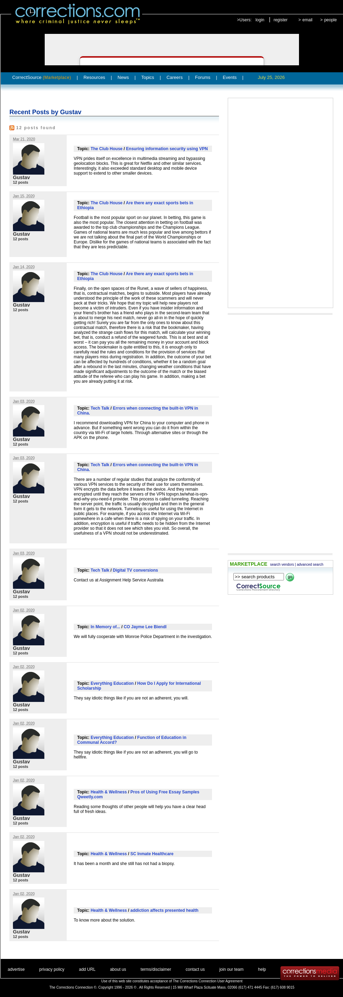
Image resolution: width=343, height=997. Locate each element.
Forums (202, 77)
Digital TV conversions (135, 570)
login (259, 19)
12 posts (20, 182)
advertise (16, 969)
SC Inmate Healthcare (151, 853)
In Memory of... (105, 626)
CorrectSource (41, 77)
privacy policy (51, 969)
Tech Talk (99, 408)
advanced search (310, 564)
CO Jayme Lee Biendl (145, 626)
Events (230, 77)
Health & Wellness (108, 792)
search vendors (282, 564)
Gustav (21, 177)
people (330, 19)
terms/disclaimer (156, 969)
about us (118, 969)
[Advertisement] (266, 203)
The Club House (106, 148)
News (123, 77)
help (262, 969)
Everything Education (111, 683)
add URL (87, 969)
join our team (231, 969)
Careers (175, 77)
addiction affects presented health (164, 910)
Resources (94, 77)
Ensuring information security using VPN (167, 148)
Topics (147, 77)
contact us (195, 969)
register (280, 19)
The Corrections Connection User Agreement (208, 981)
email (307, 19)
